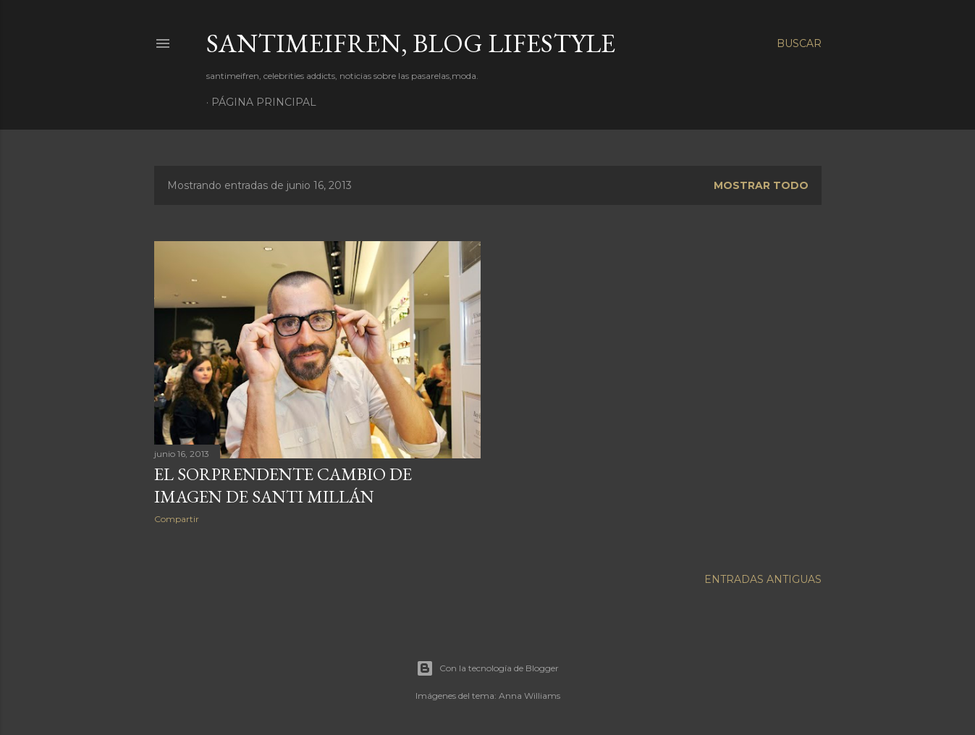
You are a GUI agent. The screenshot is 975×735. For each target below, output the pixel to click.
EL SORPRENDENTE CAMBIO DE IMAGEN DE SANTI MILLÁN (283, 485)
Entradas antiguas (763, 577)
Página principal (263, 102)
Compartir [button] (176, 518)
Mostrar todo (761, 185)
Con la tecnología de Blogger (487, 666)
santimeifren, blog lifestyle (410, 43)
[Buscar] (799, 43)
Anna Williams (529, 693)
